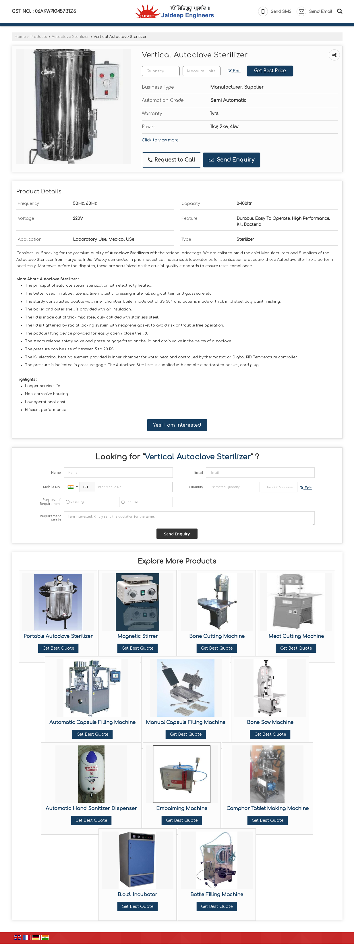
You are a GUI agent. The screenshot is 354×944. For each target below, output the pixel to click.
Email (198, 472)
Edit (234, 71)
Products (38, 37)
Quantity (196, 487)
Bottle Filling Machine (216, 894)
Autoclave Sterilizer (70, 37)
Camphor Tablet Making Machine (268, 808)
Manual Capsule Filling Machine (185, 722)
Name (56, 472)
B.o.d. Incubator (137, 894)
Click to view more (160, 140)
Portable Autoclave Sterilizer (58, 636)
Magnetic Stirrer (137, 636)
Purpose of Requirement (50, 502)
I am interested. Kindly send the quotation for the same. (189, 518)
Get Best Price (270, 70)
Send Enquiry (231, 160)
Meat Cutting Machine (296, 636)
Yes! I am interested (177, 425)
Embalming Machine (181, 808)
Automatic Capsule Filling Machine (92, 722)
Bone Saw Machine (270, 722)
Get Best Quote (58, 648)
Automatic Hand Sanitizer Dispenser (91, 808)
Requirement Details (50, 518)
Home (20, 37)
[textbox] (201, 71)
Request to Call (171, 160)
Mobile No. (52, 487)
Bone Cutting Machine (217, 636)
